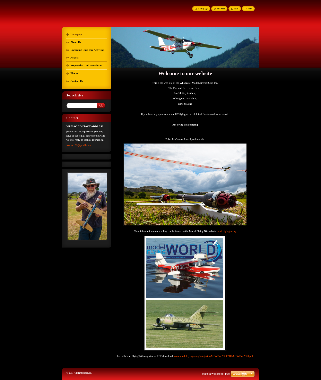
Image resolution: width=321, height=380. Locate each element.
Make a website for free (216, 373)
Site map (221, 8)
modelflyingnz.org (226, 231)
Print (250, 8)
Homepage (203, 8)
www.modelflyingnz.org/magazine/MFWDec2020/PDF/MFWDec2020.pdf (213, 356)
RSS (236, 8)
